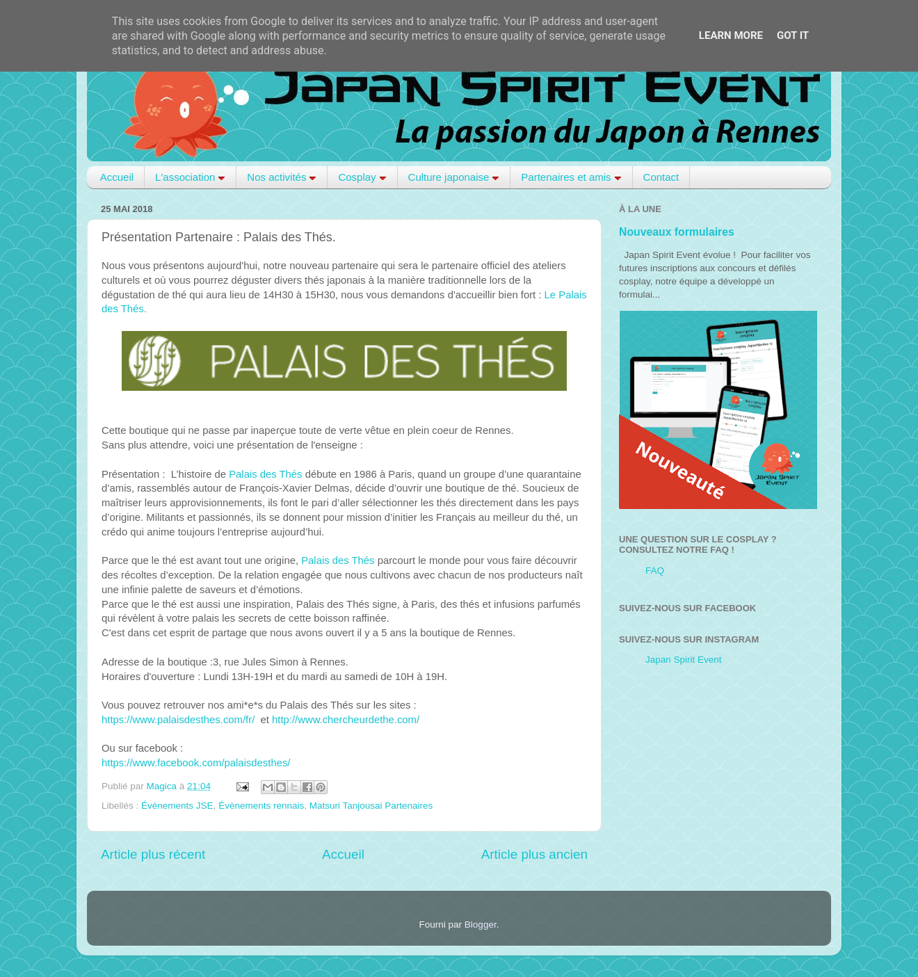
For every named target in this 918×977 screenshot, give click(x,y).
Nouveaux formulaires (676, 232)
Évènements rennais (261, 805)
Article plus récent (153, 854)
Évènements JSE (177, 805)
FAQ (654, 570)
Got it (793, 35)
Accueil (117, 177)
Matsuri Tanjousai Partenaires (371, 805)
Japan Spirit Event (683, 659)
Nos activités (281, 177)
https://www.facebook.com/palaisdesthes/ (196, 762)
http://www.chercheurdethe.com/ (345, 719)
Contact (661, 177)
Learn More (731, 35)
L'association (190, 177)
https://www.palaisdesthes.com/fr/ (178, 719)
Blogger (481, 924)
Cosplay (362, 177)
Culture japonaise (454, 177)
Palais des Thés (265, 474)
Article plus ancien (534, 854)
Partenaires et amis (571, 177)
